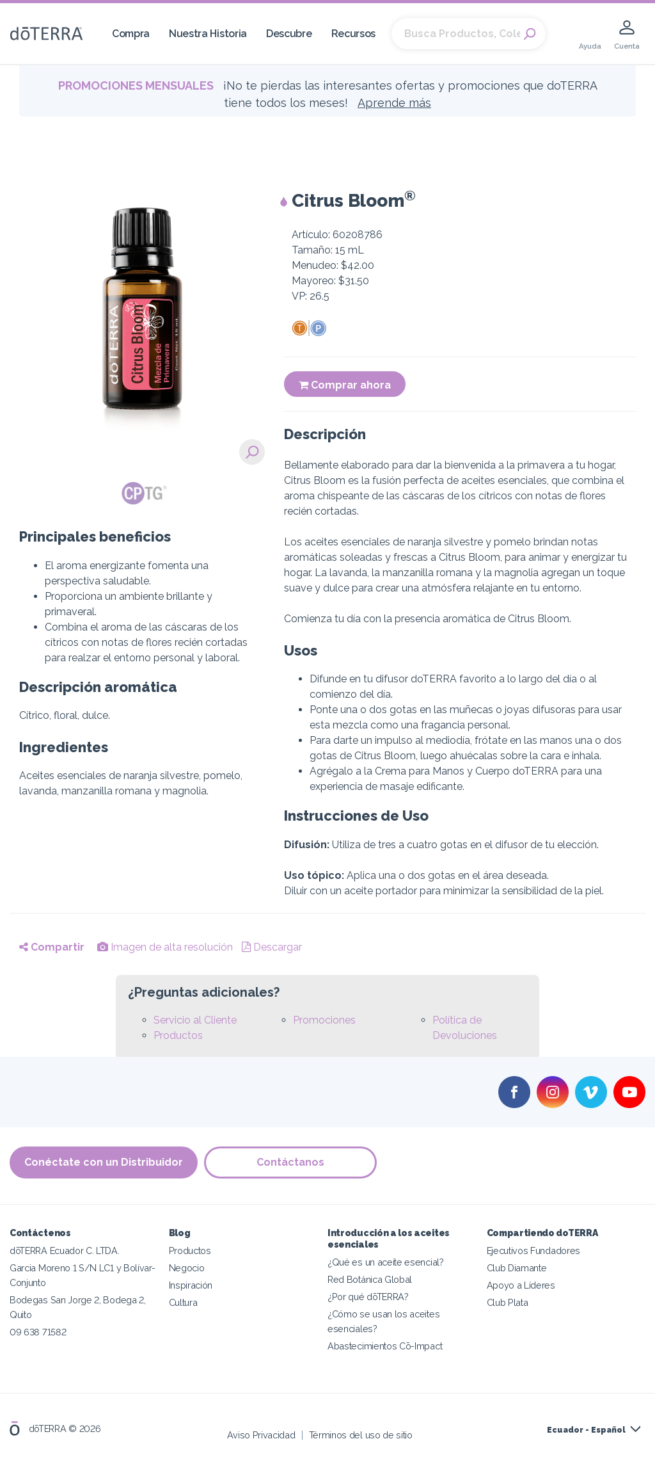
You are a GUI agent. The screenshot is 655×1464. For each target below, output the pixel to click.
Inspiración (191, 1285)
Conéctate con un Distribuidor (103, 1162)
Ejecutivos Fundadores (534, 1250)
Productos (178, 1035)
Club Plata (507, 1302)
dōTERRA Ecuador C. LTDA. (65, 1250)
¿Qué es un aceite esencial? (386, 1262)
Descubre (289, 34)
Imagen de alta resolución (165, 947)
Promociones (324, 1020)
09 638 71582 (38, 1331)
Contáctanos (290, 1162)
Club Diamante (517, 1267)
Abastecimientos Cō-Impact (385, 1345)
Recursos (353, 34)
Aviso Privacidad (261, 1434)
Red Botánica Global (370, 1279)
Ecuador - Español (586, 1430)
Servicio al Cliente (195, 1020)
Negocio (187, 1267)
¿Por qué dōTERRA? (368, 1296)
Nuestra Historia (208, 34)
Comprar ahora (345, 385)
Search (530, 34)
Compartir (51, 947)
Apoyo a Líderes (521, 1285)
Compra (131, 34)
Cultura (183, 1302)
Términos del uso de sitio (361, 1434)
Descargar (272, 947)
